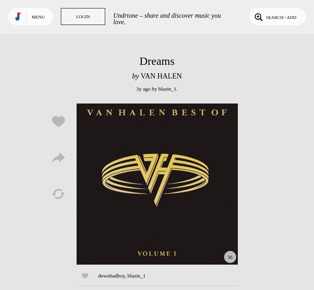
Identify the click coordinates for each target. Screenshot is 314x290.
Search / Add (274, 16)
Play (157, 184)
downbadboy (111, 276)
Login (83, 16)
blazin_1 (167, 89)
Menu (38, 16)
